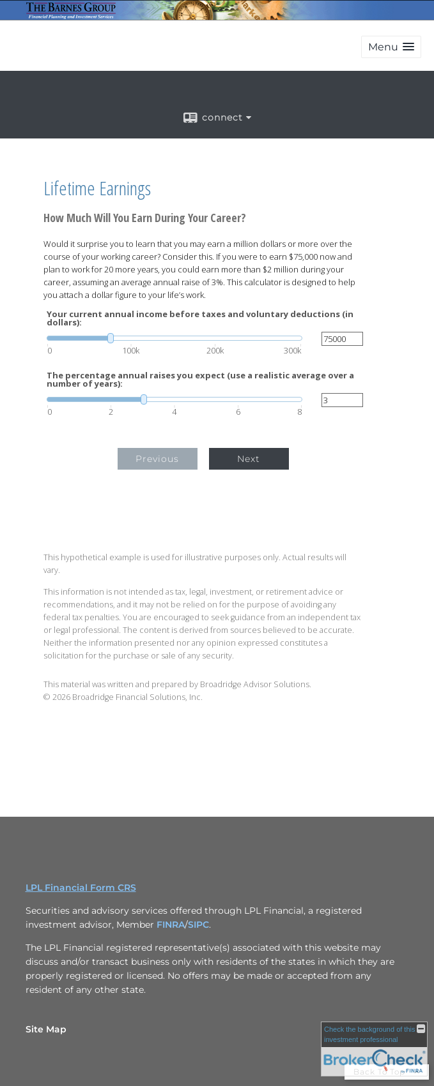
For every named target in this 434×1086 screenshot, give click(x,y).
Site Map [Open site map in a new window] (46, 1029)
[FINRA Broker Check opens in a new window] (374, 1049)
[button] (391, 47)
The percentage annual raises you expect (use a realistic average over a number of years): (200, 379)
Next (248, 459)
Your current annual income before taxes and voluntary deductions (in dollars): (200, 318)
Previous (157, 459)
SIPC (198, 924)
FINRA (171, 924)
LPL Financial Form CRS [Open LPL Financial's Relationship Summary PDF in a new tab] (81, 887)
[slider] (174, 338)
